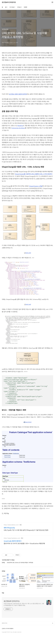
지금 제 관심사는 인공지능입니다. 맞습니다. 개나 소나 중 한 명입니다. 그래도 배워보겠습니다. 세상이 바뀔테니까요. (24, 604)
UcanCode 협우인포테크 (12, 541)
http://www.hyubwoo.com (12, 538)
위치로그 (19, 7)
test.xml (27, 253)
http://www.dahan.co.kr (11, 525)
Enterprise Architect (18, 128)
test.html (27, 422)
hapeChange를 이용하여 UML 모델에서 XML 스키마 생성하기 (34, 174)
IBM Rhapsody (9, 527)
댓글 (3, 593)
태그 (6, 7)
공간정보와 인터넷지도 (9, 2)
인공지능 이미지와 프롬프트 (7, 628)
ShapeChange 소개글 (35, 186)
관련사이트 (4, 623)
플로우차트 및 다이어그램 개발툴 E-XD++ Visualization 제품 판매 (24, 543)
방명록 (25, 7)
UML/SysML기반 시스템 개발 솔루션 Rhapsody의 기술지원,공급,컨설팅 (26, 530)
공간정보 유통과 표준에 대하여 (18, 94)
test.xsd (27, 304)
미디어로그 (12, 7)
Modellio (20, 125)
